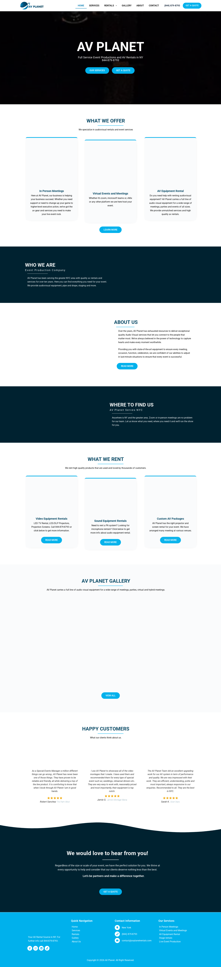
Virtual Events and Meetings (173, 930)
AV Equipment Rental (169, 934)
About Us (76, 941)
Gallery (127, 5)
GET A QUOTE (192, 5)
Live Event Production (170, 941)
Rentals (111, 5)
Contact (154, 5)
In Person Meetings (168, 926)
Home (81, 5)
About (140, 5)
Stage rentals (165, 938)
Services (94, 5)
